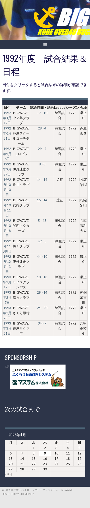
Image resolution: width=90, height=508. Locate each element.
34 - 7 (42, 323)
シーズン (72, 107)
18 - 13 (42, 277)
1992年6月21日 (7, 133)
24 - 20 (42, 308)
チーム (21, 107)
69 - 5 (42, 241)
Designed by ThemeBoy (18, 493)
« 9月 (8, 474)
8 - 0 (42, 164)
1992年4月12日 (7, 118)
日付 (7, 107)
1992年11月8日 (7, 246)
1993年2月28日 (7, 313)
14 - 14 (42, 179)
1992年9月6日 (7, 154)
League (59, 107)
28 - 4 (42, 128)
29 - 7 (42, 149)
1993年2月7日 (7, 297)
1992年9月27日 (7, 169)
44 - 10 (42, 256)
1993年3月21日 (7, 328)
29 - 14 (42, 292)
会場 (83, 107)
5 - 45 (42, 220)
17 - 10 (42, 113)
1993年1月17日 (7, 282)
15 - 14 (42, 200)
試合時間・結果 (42, 107)
